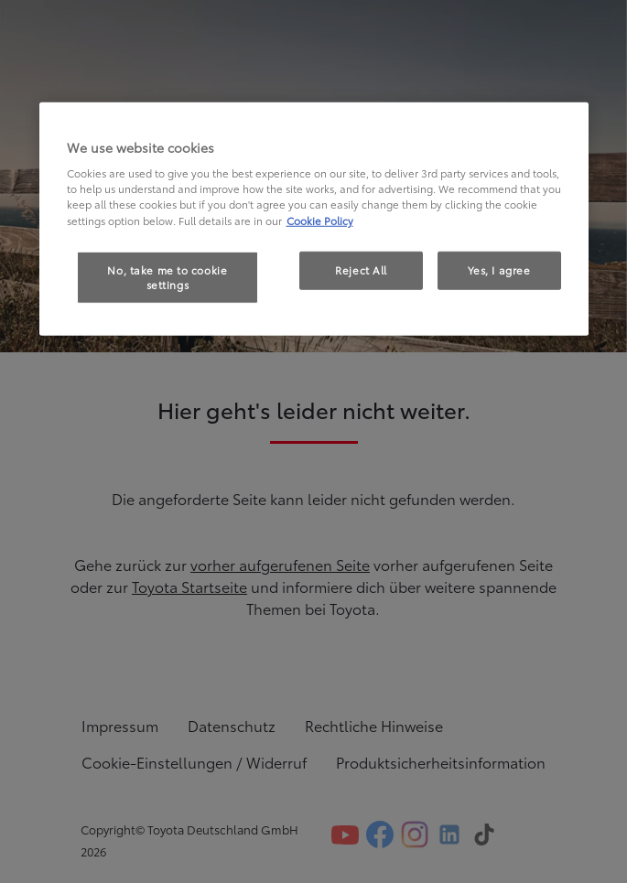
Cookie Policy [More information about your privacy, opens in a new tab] (319, 219)
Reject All (361, 269)
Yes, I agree (499, 269)
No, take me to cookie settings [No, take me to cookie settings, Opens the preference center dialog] (167, 276)
